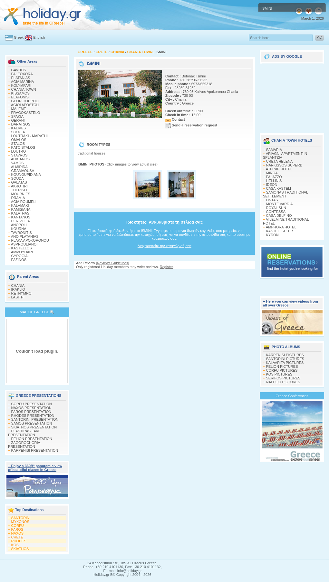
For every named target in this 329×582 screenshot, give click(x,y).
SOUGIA (18, 132)
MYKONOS (20, 522)
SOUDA (17, 178)
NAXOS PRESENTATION (31, 408)
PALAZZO (274, 177)
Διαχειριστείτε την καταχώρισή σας (164, 246)
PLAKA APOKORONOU (30, 240)
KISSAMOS (20, 93)
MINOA (272, 173)
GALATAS (19, 182)
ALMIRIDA (19, 167)
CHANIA (18, 285)
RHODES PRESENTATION (32, 415)
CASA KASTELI (278, 188)
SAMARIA (274, 150)
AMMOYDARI (22, 252)
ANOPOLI (19, 225)
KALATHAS (20, 213)
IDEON (271, 184)
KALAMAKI (20, 205)
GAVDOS (18, 70)
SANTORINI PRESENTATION (35, 419)
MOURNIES (20, 194)
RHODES (18, 541)
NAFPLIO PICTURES (283, 382)
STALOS (18, 144)
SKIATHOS (20, 549)
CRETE (17, 537)
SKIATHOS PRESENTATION (34, 427)
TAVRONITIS (21, 233)
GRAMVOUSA (22, 171)
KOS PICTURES (279, 374)
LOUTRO (18, 151)
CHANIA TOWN (23, 89)
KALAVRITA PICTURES (285, 363)
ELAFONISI (20, 97)
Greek (19, 37)
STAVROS (19, 155)
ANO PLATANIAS (25, 236)
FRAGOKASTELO (25, 113)
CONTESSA (276, 212)
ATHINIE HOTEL (279, 169)
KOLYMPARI (21, 85)
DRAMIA (18, 198)
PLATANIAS (20, 78)
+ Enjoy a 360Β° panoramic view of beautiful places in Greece (35, 468)
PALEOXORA (22, 74)
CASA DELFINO (279, 215)
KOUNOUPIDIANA (26, 174)
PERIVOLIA (20, 221)
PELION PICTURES (282, 366)
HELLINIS (274, 181)
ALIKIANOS (20, 159)
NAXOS (17, 533)
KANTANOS (21, 217)
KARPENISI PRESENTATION (34, 450)
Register (166, 267)
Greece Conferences (292, 396)
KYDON (272, 235)
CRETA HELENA (279, 161)
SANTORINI (21, 518)
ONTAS (272, 200)
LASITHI (18, 297)
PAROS (17, 529)
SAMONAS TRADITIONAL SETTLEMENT (285, 194)
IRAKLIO (18, 289)
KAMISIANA (21, 209)
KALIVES (18, 128)
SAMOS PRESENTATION (31, 423)
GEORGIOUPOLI (25, 101)
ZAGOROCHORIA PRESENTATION (24, 444)
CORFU (17, 525)
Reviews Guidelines (112, 263)
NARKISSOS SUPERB (284, 165)
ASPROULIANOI (24, 244)
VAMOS (17, 163)
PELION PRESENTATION (31, 439)
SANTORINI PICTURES (285, 359)
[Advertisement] (292, 96)
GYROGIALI (21, 256)
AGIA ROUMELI (23, 202)
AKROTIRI (19, 186)
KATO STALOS (23, 147)
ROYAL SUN (276, 208)
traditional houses (91, 153)
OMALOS (18, 140)
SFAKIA (17, 116)
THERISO (19, 190)
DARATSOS (21, 124)
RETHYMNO (21, 293)
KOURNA (18, 229)
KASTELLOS (21, 248)
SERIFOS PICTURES (283, 378)
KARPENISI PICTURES (285, 355)
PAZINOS (18, 260)
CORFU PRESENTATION (31, 404)
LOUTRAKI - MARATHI (29, 136)
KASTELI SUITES (280, 231)
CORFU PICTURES (282, 370)
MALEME (18, 109)
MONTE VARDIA (279, 204)
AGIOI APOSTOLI (25, 105)
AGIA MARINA (22, 82)
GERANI (18, 120)
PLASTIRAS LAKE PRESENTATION (24, 433)
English (39, 37)
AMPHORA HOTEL (281, 227)
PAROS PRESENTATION (31, 412)
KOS (15, 545)
